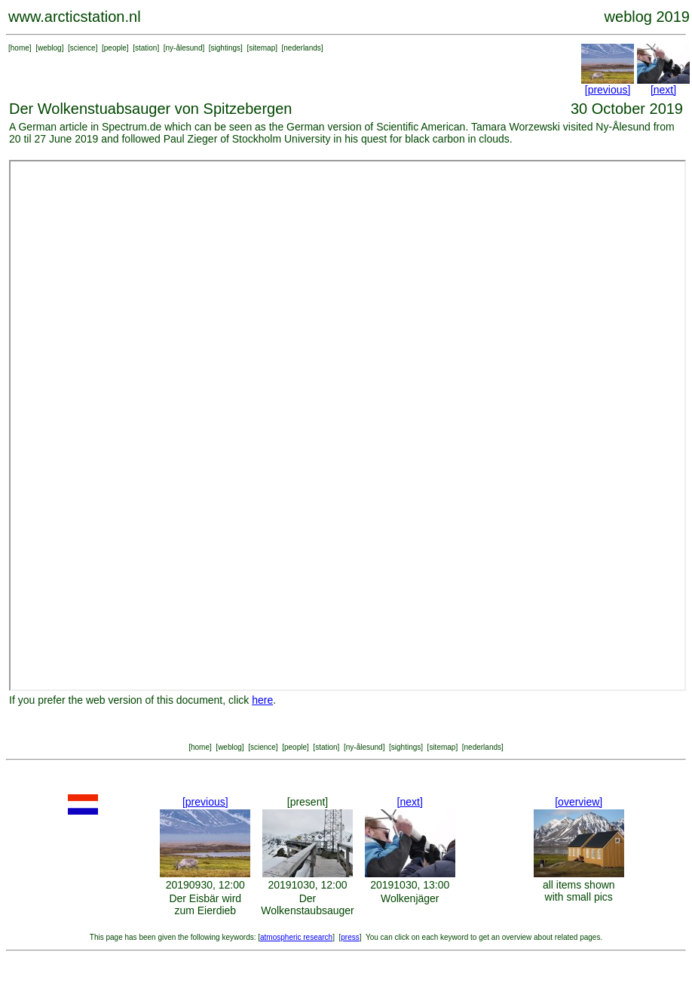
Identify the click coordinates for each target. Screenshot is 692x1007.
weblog (50, 48)
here (262, 700)
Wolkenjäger (410, 898)
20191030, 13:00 (409, 885)
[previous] (608, 90)
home (20, 48)
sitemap (262, 48)
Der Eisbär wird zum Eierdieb (205, 904)
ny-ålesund (184, 48)
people (115, 48)
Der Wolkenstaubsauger (307, 904)
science (83, 48)
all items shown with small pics (579, 891)
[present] (307, 802)
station (146, 48)
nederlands (301, 48)
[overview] (578, 802)
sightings (225, 48)
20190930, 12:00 (205, 885)
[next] (663, 90)
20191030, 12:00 (307, 885)
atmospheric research (296, 937)
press (350, 937)
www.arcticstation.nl (74, 16)
